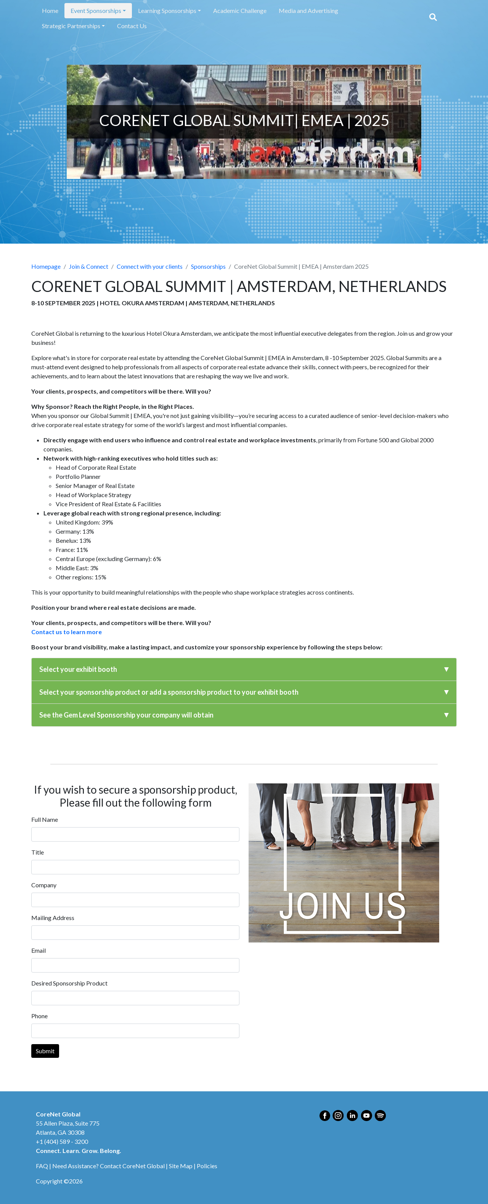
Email (38, 950)
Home (50, 10)
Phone (39, 1015)
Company (43, 884)
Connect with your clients (150, 266)
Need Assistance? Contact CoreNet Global (108, 1165)
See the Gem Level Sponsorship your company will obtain (126, 715)
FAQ (42, 1165)
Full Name (44, 819)
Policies (207, 1165)
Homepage (46, 266)
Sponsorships (208, 266)
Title (37, 852)
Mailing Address (52, 917)
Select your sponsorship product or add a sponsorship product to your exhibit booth (169, 692)
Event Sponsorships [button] (96, 10)
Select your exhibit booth (78, 669)
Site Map (181, 1165)
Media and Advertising (308, 10)
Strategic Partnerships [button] (71, 25)
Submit (45, 1050)
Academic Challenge (239, 10)
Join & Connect (88, 266)
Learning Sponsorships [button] (167, 10)
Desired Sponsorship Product (69, 983)
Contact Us (132, 25)
